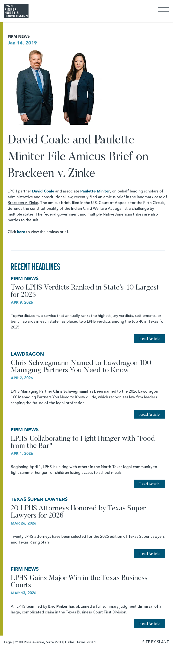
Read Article (149, 339)
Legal (8, 642)
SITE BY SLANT (155, 642)
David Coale (43, 191)
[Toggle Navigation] (163, 9)
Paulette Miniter (95, 191)
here (21, 232)
